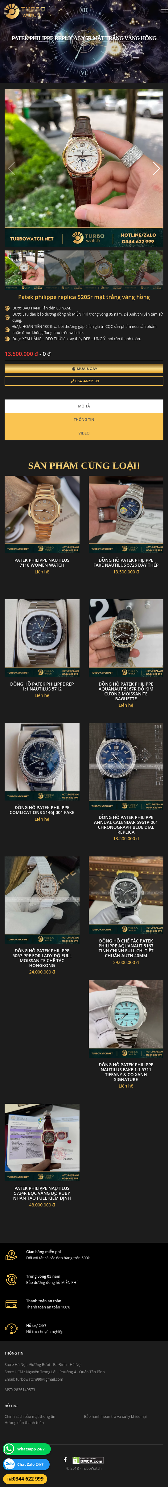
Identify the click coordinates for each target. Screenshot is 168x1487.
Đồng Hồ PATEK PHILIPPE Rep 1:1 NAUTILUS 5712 (42, 686)
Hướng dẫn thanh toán (24, 1422)
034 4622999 (85, 381)
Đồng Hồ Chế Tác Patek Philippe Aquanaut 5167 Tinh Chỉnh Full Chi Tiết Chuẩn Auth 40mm (126, 948)
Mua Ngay (84, 369)
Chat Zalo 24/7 (30, 1464)
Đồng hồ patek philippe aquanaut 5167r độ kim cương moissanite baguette (126, 691)
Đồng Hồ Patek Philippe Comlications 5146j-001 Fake (42, 809)
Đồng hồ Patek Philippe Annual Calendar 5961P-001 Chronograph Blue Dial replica (126, 824)
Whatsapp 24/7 (31, 1449)
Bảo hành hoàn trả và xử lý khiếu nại (115, 1416)
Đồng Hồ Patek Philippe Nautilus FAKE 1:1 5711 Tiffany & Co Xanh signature (126, 1072)
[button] (156, 168)
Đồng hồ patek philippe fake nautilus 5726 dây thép (125, 562)
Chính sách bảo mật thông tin (30, 1416)
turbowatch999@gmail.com (39, 1379)
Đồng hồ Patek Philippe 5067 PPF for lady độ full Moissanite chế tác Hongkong (42, 958)
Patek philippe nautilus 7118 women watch (42, 562)
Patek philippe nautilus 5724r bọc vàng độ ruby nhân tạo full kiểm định (42, 1193)
